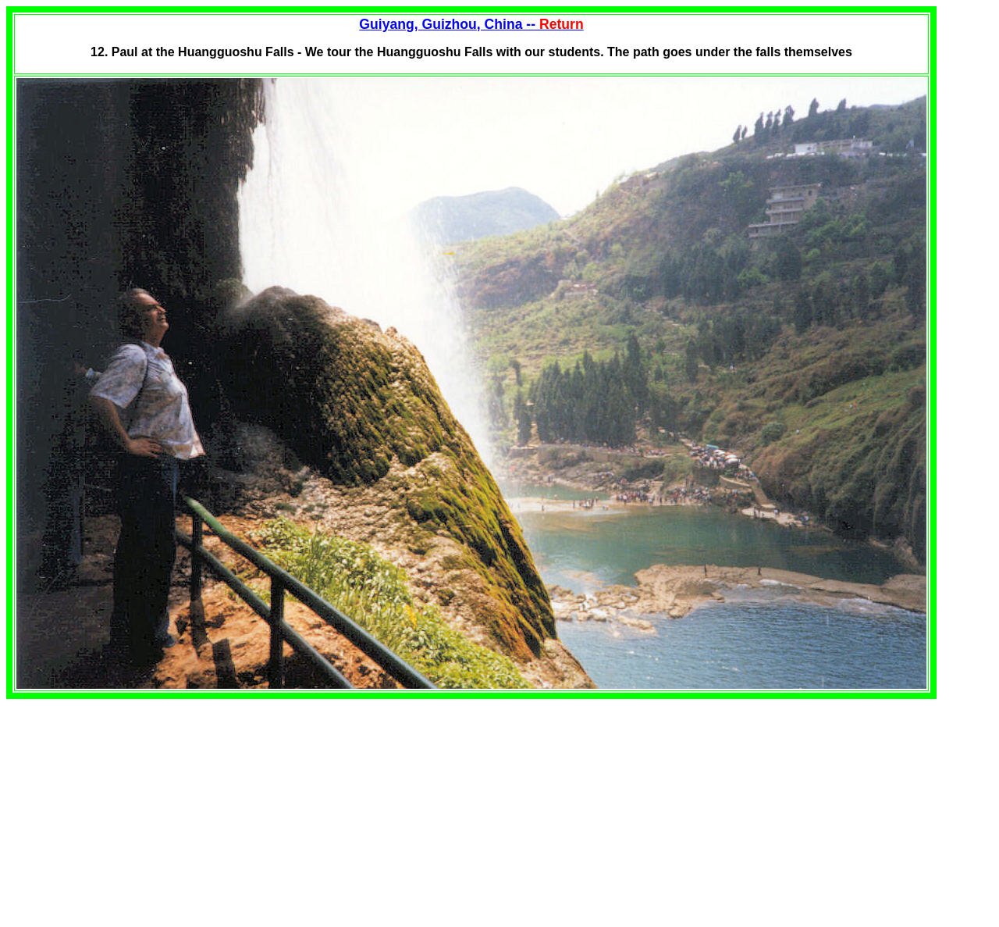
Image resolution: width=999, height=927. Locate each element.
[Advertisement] (137, 808)
